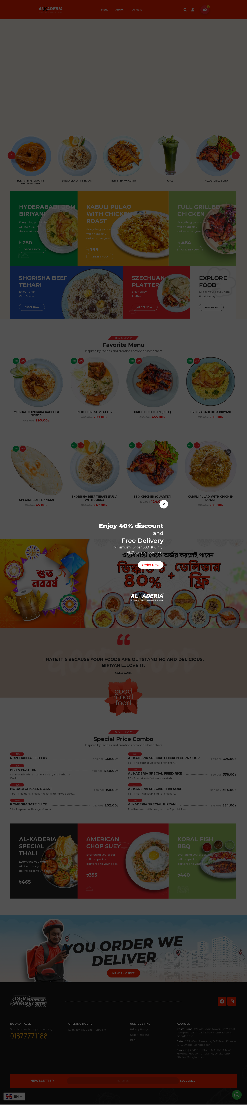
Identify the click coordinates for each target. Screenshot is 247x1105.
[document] (123, 552)
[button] (163, 504)
